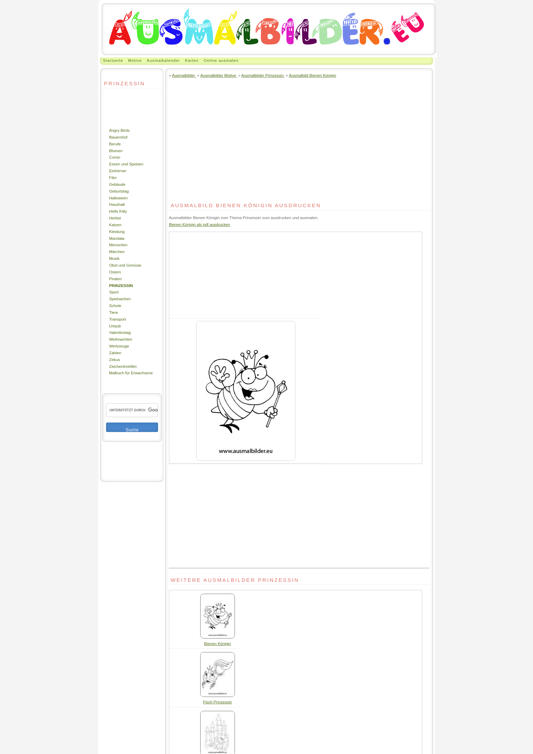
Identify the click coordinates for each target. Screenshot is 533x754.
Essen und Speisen (126, 164)
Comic (114, 157)
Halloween (118, 198)
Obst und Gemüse (125, 265)
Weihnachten (120, 339)
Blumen (116, 150)
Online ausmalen (221, 60)
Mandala (116, 238)
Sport (114, 292)
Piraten (115, 278)
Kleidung (116, 231)
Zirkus (114, 359)
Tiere (113, 312)
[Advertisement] (122, 107)
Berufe (115, 144)
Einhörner (117, 170)
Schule (115, 305)
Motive (135, 60)
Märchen (116, 251)
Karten (192, 60)
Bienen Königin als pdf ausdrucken (199, 224)
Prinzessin (121, 285)
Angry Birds (119, 130)
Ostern (115, 272)
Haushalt (117, 204)
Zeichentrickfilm (123, 366)
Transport (117, 319)
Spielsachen (120, 299)
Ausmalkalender (163, 60)
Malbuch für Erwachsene (131, 373)
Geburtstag (119, 191)
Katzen (115, 224)
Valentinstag (120, 332)
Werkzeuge (119, 346)
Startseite (113, 60)
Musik (114, 258)
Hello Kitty (118, 211)
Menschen (118, 245)
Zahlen (115, 353)
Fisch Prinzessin (217, 702)
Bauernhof (118, 137)
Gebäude (117, 184)
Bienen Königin (217, 643)
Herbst (115, 218)
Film (113, 177)
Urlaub (115, 326)
